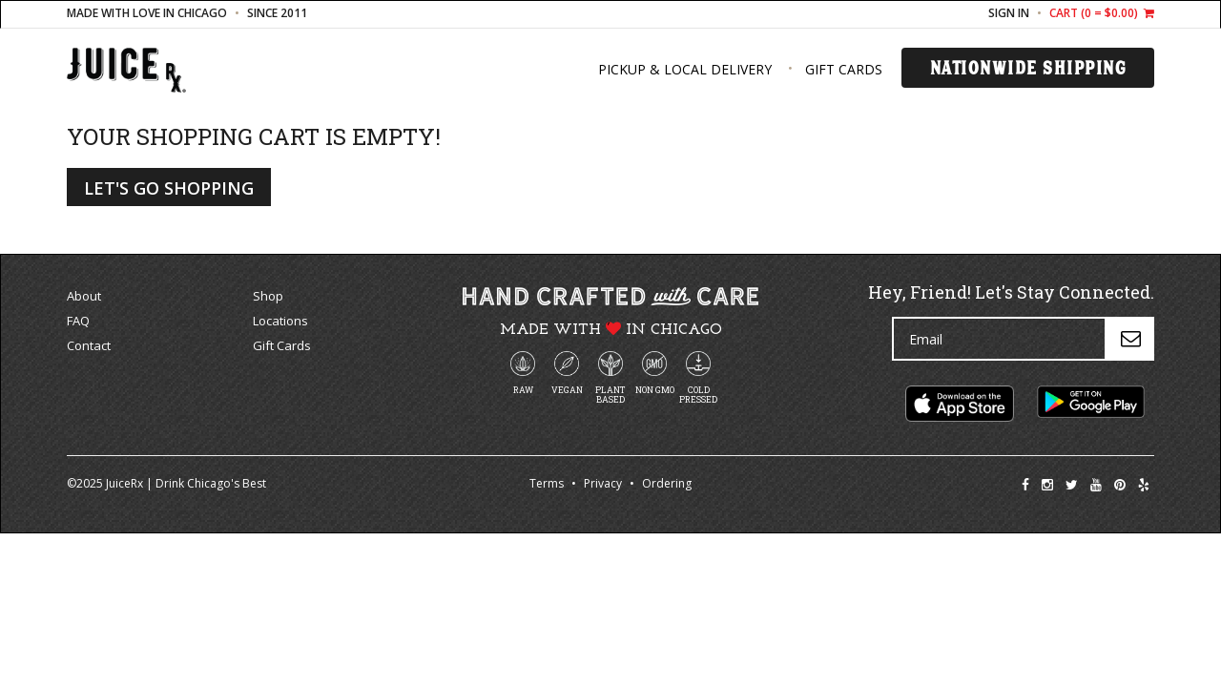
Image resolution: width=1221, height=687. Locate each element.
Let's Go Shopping (169, 188)
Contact (89, 345)
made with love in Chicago (147, 13)
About (84, 295)
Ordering (667, 483)
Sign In (1008, 13)
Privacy (603, 483)
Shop (268, 295)
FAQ (78, 320)
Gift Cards (843, 69)
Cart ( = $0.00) (1101, 13)
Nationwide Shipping (1028, 67)
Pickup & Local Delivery (685, 69)
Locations (280, 320)
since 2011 (277, 13)
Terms (546, 483)
